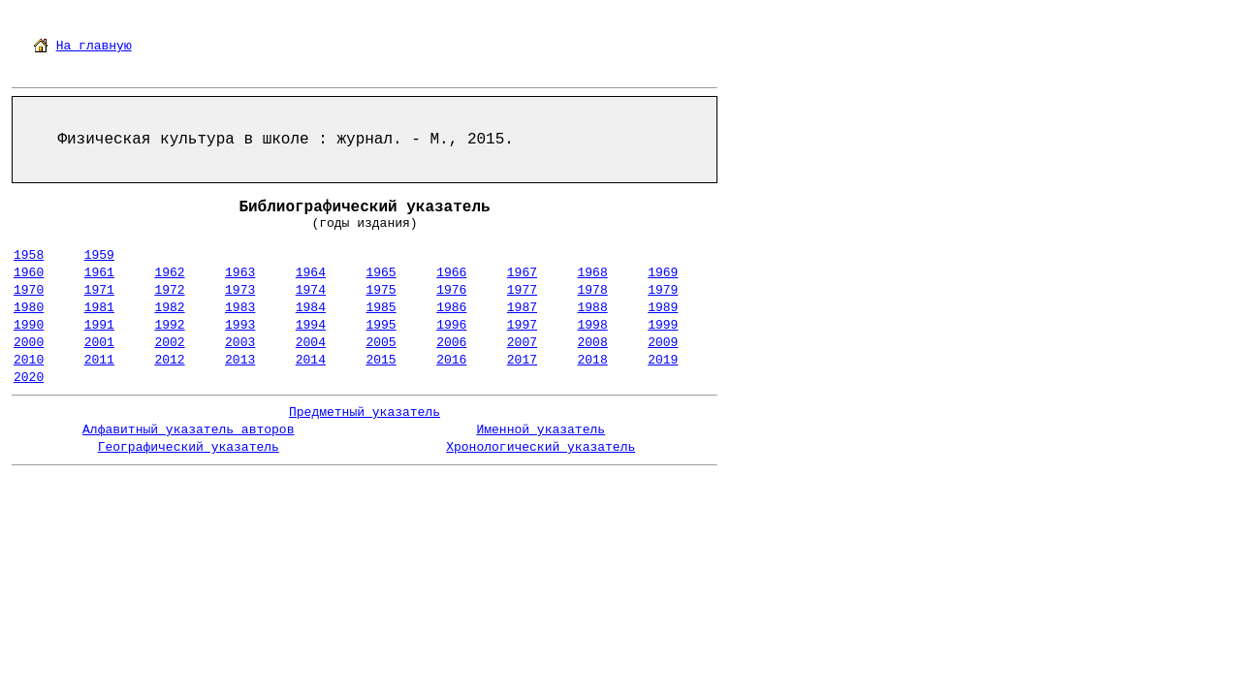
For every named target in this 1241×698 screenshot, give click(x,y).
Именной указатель (540, 430)
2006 (451, 342)
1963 (240, 273)
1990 (29, 325)
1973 (240, 290)
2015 (381, 360)
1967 (522, 273)
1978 (593, 290)
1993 (240, 325)
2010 (29, 360)
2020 (29, 377)
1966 (451, 273)
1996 (451, 325)
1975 (381, 290)
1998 (593, 325)
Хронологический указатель (540, 447)
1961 (99, 273)
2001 (99, 342)
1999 (663, 325)
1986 (451, 308)
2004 (311, 342)
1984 (311, 308)
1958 (29, 255)
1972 (169, 290)
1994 (311, 325)
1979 (663, 290)
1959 (99, 255)
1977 (522, 290)
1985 (381, 308)
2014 (311, 360)
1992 (169, 325)
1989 (663, 308)
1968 (593, 273)
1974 (311, 290)
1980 (29, 308)
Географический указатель (188, 447)
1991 (99, 325)
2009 (663, 342)
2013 (240, 360)
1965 (381, 273)
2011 (99, 360)
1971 (99, 290)
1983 (240, 308)
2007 (522, 342)
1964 (311, 273)
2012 (169, 360)
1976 (451, 290)
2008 (593, 342)
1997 (522, 325)
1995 (381, 325)
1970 (29, 290)
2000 (29, 342)
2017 (522, 360)
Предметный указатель (364, 412)
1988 (593, 308)
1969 (663, 273)
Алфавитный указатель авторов (188, 430)
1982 (169, 308)
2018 (593, 360)
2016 (451, 360)
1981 (99, 308)
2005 (381, 342)
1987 (522, 308)
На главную (94, 46)
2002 (169, 342)
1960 (29, 273)
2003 (240, 342)
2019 (663, 360)
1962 (169, 273)
